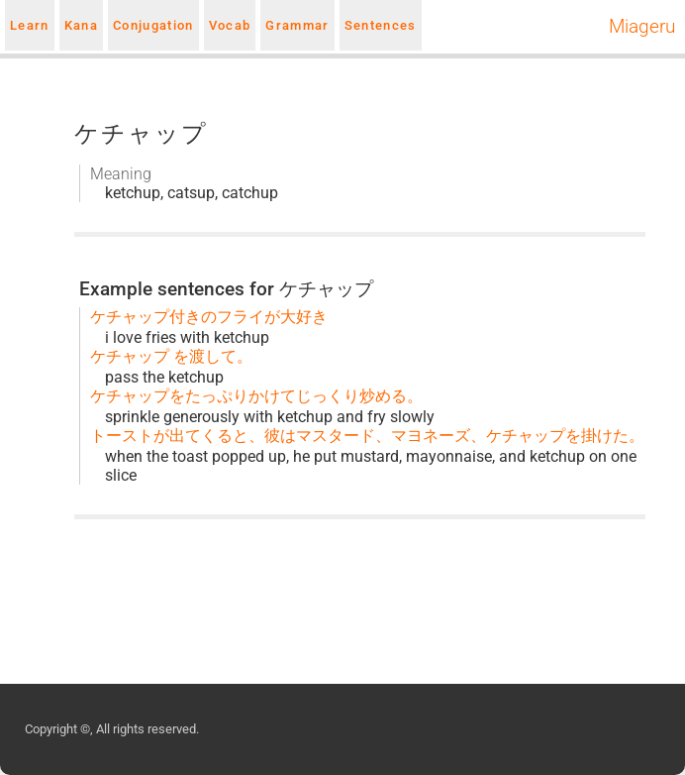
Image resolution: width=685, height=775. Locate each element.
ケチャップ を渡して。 (171, 356)
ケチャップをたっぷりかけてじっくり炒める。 (256, 396)
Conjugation (153, 25)
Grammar (297, 25)
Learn (29, 25)
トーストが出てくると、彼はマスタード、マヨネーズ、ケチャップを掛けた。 (367, 435)
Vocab (230, 25)
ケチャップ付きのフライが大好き (209, 316)
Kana (81, 25)
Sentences (380, 25)
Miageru (642, 27)
